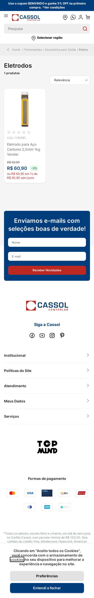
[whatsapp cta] (73, 17)
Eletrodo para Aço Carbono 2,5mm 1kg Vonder (23, 149)
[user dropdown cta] (80, 17)
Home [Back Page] (13, 50)
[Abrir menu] (8, 17)
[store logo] (26, 17)
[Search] (85, 29)
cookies (17, 559)
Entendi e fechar (47, 588)
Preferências (47, 576)
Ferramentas (33, 49)
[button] (47, 38)
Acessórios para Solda (60, 49)
